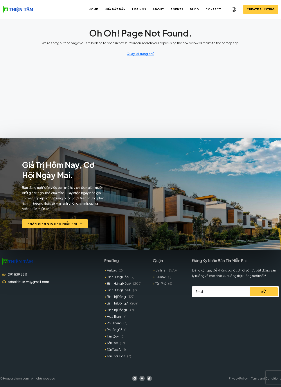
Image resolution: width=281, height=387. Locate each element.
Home (93, 9)
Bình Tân (161, 270)
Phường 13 (114, 329)
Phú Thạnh (114, 323)
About (158, 9)
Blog (194, 9)
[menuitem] (234, 9)
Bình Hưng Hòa (118, 277)
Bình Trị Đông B (117, 310)
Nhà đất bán (115, 9)
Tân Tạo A (114, 349)
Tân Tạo (112, 343)
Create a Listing (261, 9)
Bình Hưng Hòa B (119, 290)
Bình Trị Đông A (117, 303)
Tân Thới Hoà (116, 356)
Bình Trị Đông (116, 296)
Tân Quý (113, 336)
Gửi (264, 291)
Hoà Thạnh (114, 316)
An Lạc (112, 270)
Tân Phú (160, 283)
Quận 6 (160, 277)
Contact (213, 9)
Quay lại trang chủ (140, 53)
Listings (139, 9)
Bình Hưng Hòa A (119, 283)
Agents (177, 9)
